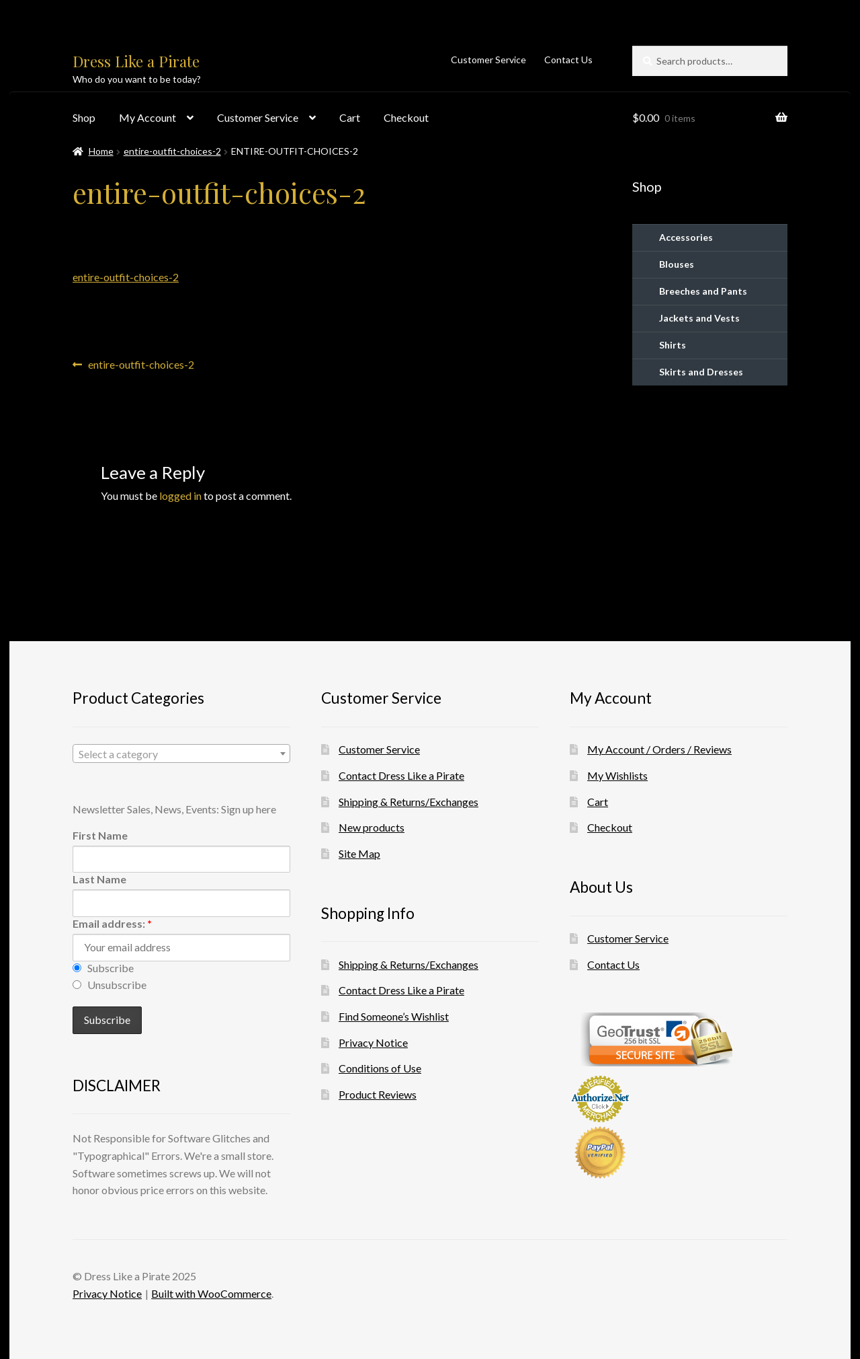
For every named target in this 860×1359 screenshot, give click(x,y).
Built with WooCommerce (211, 1293)
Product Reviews (378, 1094)
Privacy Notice (373, 1042)
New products (371, 827)
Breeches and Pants (703, 291)
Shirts (672, 345)
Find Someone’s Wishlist (394, 1016)
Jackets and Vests (699, 318)
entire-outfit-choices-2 (172, 151)
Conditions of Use (380, 1068)
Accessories (686, 237)
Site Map (359, 853)
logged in (180, 495)
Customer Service (488, 59)
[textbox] (181, 754)
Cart (349, 117)
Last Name (99, 879)
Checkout (406, 117)
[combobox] (181, 753)
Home (101, 151)
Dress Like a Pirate (136, 61)
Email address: (112, 923)
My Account (147, 117)
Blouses (676, 264)
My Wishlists (617, 775)
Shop (84, 117)
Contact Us (568, 59)
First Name (100, 835)
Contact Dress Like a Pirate (401, 775)
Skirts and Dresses (701, 371)
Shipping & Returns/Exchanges (408, 801)
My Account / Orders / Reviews (659, 749)
